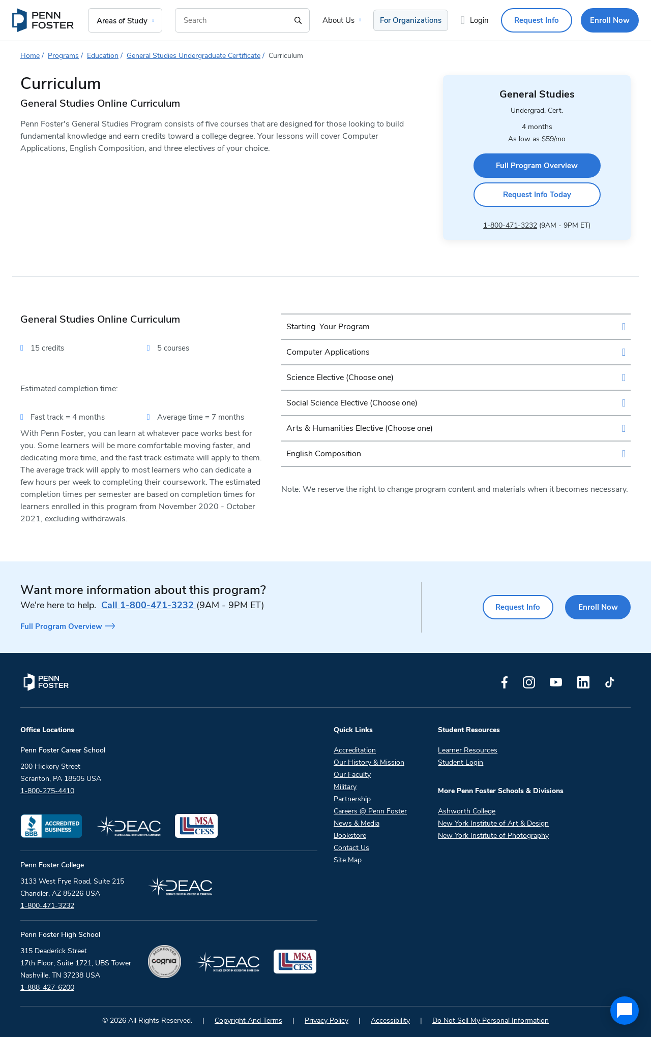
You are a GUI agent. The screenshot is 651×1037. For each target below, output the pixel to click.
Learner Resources (467, 748)
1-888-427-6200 (47, 985)
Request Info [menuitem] (536, 20)
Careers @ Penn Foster (370, 809)
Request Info (516, 605)
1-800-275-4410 (47, 789)
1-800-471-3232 (510, 223)
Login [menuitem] (479, 20)
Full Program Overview (537, 165)
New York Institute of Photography (493, 833)
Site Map (348, 858)
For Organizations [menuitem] (410, 20)
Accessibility (390, 1018)
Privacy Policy (326, 1018)
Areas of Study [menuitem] (122, 21)
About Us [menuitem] (338, 20)
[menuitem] (43, 20)
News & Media (356, 821)
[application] (624, 1010)
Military (345, 785)
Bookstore (350, 833)
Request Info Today (537, 193)
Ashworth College (466, 809)
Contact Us (351, 846)
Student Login (460, 760)
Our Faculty (352, 772)
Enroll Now (597, 605)
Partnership (352, 797)
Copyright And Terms (248, 1018)
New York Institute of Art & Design (493, 821)
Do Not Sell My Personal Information (490, 1018)
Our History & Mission (369, 760)
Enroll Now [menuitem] (610, 20)
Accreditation (355, 748)
